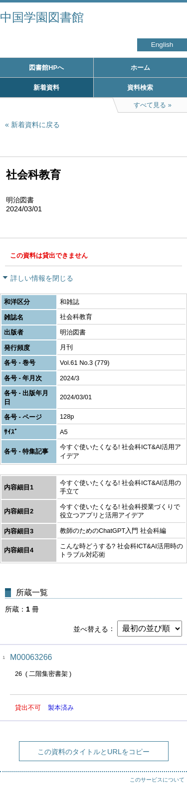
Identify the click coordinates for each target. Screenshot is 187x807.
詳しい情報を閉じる (41, 278)
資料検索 (140, 87)
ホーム (140, 67)
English (162, 44)
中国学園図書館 (42, 17)
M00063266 (31, 657)
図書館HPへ (46, 67)
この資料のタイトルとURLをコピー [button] (93, 752)
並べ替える (90, 629)
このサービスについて (157, 780)
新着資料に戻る (35, 125)
